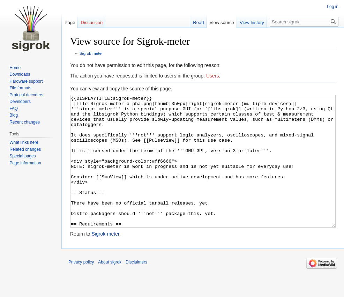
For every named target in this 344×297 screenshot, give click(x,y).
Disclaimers (136, 288)
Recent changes (24, 122)
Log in (332, 6)
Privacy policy (81, 288)
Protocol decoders (26, 94)
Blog (13, 115)
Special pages (22, 156)
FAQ (13, 108)
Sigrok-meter (91, 53)
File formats (20, 88)
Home (15, 67)
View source (221, 22)
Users (212, 76)
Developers (20, 101)
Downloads (19, 74)
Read (198, 22)
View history (252, 22)
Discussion (92, 22)
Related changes (25, 149)
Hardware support (26, 81)
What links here (23, 142)
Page (70, 22)
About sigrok (109, 288)
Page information (25, 163)
